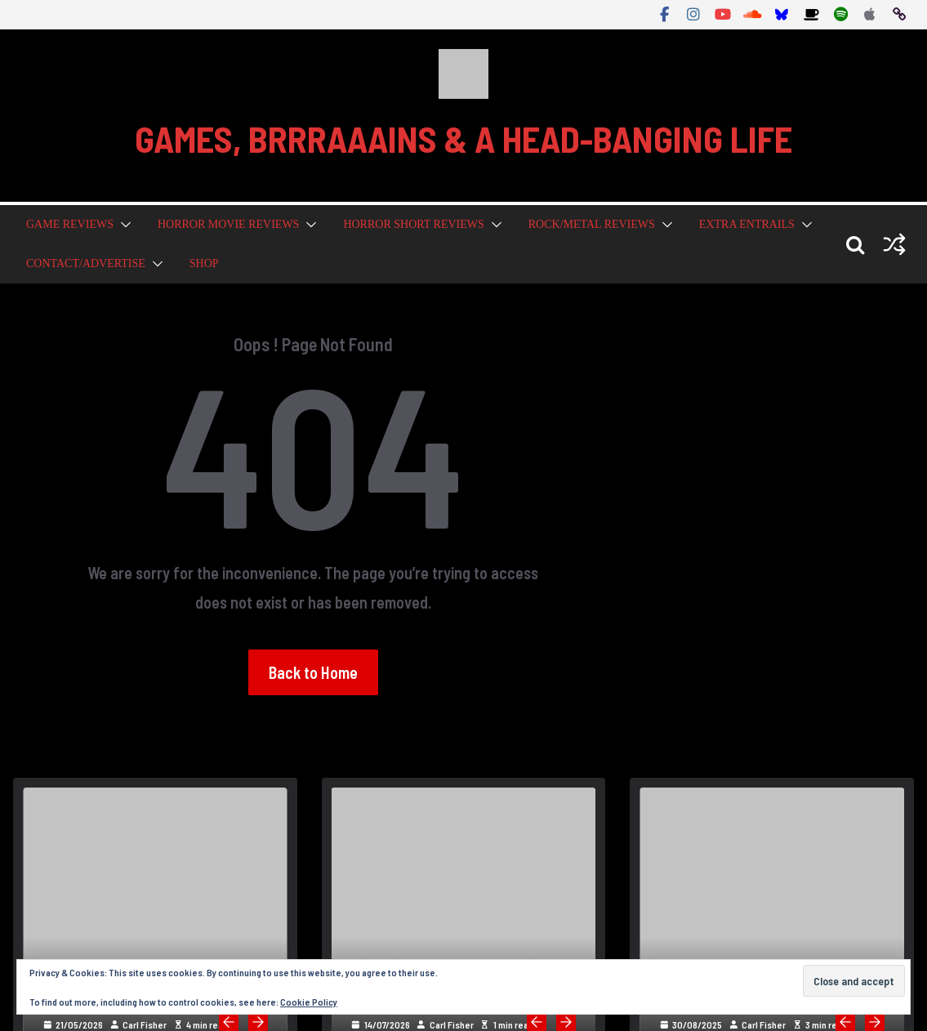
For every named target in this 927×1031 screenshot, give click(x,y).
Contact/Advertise (85, 263)
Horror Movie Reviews (228, 224)
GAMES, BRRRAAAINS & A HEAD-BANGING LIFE (463, 138)
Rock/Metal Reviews (591, 224)
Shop (204, 263)
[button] (122, 224)
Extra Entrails (747, 224)
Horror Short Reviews (413, 224)
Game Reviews (70, 224)
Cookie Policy (308, 1001)
